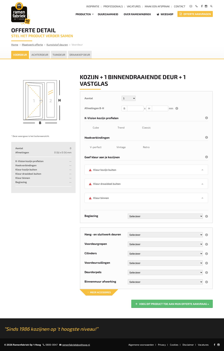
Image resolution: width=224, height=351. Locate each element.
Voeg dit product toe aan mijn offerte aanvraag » (172, 304)
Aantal (89, 98)
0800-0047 (52, 344)
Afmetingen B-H (94, 108)
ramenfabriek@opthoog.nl (76, 344)
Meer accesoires (99, 292)
